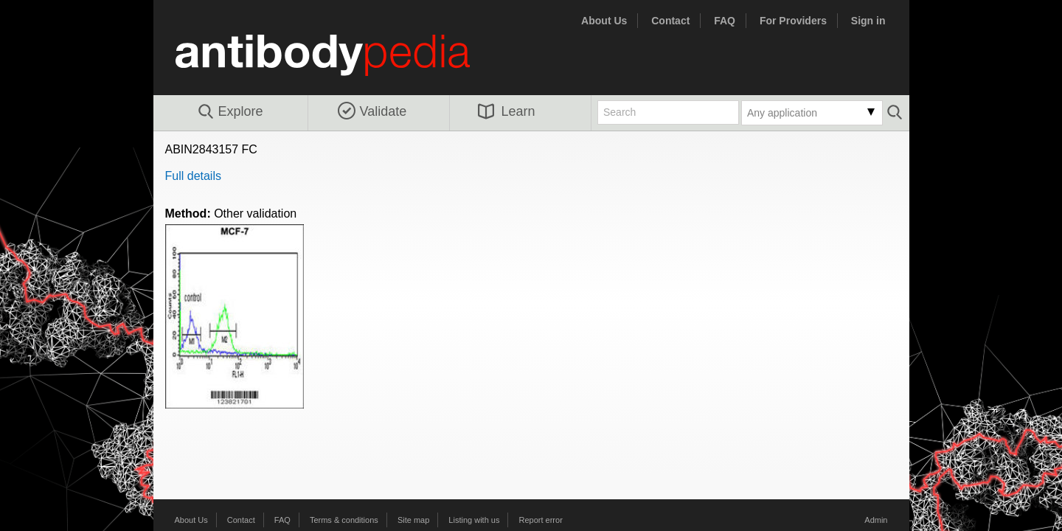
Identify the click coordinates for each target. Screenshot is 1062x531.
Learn (506, 111)
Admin (875, 520)
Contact (670, 21)
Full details (193, 176)
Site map (413, 520)
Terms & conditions (344, 520)
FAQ (724, 21)
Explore (229, 112)
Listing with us (473, 520)
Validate (372, 111)
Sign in (868, 21)
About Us (604, 21)
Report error (541, 520)
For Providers (793, 21)
